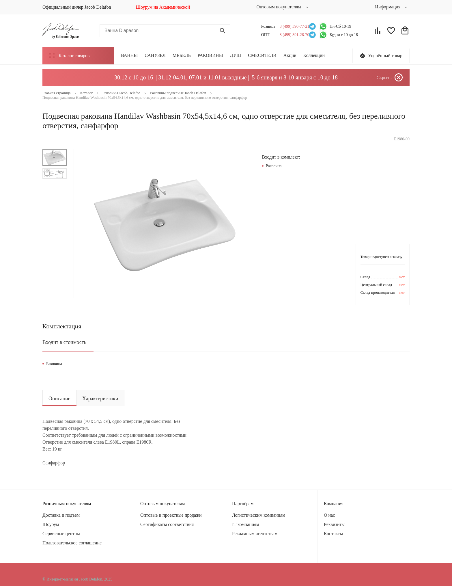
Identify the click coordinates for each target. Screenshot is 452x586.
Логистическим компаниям (258, 515)
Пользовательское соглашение (72, 542)
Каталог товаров (69, 55)
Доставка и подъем (61, 515)
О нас (329, 515)
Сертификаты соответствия (167, 524)
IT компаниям (245, 524)
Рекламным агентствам (254, 533)
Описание (59, 398)
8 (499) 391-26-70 (293, 35)
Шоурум (50, 524)
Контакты (333, 533)
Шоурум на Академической (163, 7)
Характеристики (100, 398)
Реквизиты (334, 524)
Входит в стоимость (64, 342)
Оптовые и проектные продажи (171, 515)
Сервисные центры (61, 533)
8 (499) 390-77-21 (293, 26)
